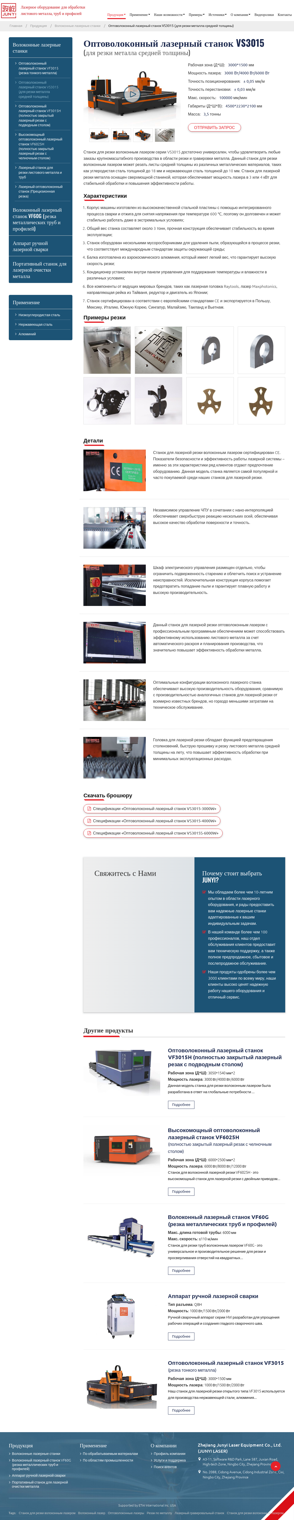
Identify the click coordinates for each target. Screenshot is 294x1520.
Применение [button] (139, 14)
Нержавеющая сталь (35, 324)
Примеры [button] (196, 14)
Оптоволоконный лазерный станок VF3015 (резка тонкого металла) (38, 68)
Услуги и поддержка (170, 1460)
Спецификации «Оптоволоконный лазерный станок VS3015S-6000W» (155, 833)
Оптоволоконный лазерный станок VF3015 (226, 1367)
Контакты (285, 14)
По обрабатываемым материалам (110, 1454)
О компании (164, 1445)
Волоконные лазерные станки (78, 26)
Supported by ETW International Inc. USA (147, 1505)
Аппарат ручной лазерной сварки (213, 1296)
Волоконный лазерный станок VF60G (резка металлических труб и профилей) (222, 1220)
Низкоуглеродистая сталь (39, 315)
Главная (16, 26)
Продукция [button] (115, 14)
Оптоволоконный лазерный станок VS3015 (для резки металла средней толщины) (38, 90)
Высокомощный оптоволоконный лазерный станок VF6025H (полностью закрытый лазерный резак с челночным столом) (40, 146)
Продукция (38, 26)
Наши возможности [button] (168, 14)
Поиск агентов (165, 1467)
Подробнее (181, 1105)
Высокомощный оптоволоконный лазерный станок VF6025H (226, 1141)
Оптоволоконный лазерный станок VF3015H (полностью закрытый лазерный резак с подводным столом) (225, 1057)
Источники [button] (217, 14)
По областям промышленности (108, 1460)
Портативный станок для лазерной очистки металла (40, 269)
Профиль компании (169, 1454)
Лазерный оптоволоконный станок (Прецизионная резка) (41, 191)
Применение (26, 302)
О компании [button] (239, 14)
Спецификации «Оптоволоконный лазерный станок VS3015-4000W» (154, 821)
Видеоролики (264, 14)
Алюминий (27, 334)
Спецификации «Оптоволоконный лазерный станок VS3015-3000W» (154, 808)
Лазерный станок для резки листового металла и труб (40, 172)
